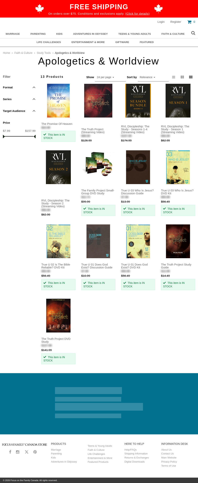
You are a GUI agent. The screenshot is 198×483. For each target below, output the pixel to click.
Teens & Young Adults (134, 33)
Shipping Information (136, 453)
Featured (147, 42)
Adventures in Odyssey (90, 33)
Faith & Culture (173, 33)
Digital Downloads (134, 461)
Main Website (169, 457)
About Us (166, 449)
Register (175, 21)
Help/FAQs (130, 449)
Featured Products (98, 461)
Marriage (13, 33)
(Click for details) (137, 13)
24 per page (105, 77)
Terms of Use (168, 465)
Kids (59, 33)
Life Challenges (48, 42)
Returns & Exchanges (136, 457)
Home (7, 52)
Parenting (38, 33)
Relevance (147, 77)
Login (161, 21)
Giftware (122, 42)
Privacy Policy (169, 461)
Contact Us (167, 453)
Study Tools (44, 52)
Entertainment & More (88, 42)
